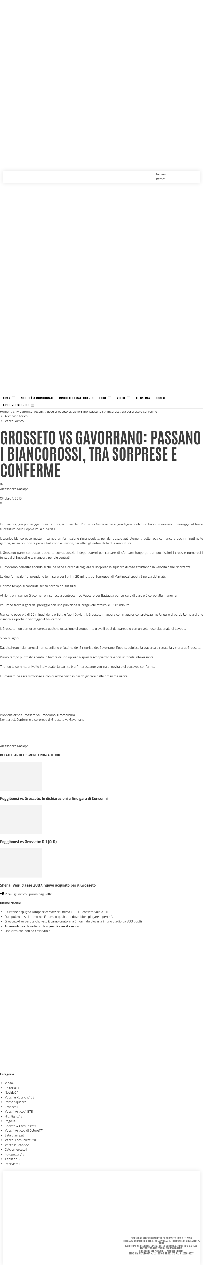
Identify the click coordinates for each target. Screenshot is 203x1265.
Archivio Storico (20, 411)
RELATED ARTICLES (14, 755)
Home (4, 411)
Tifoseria (12, 1159)
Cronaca (12, 1107)
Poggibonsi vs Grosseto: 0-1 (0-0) (28, 841)
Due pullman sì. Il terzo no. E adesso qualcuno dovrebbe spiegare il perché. (59, 917)
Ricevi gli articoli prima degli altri (26, 894)
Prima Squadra (17, 1102)
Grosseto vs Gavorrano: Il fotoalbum (49, 715)
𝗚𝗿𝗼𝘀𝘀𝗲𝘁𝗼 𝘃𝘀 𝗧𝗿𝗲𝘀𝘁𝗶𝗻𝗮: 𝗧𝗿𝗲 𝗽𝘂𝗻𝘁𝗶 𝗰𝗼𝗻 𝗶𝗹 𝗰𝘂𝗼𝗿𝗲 (42, 926)
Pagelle (11, 1121)
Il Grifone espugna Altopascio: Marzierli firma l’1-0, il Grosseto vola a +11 (56, 912)
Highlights (14, 1116)
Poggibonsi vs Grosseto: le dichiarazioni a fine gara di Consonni (54, 798)
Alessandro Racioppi (14, 489)
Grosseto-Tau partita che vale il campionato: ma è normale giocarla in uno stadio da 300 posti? (74, 921)
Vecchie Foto (17, 1145)
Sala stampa (15, 1135)
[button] (192, 174)
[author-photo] (10, 741)
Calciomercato (16, 1149)
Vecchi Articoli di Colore (24, 1130)
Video (10, 1083)
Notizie (12, 1092)
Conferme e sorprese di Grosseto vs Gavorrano (51, 720)
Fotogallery (15, 1154)
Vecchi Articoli (43, 411)
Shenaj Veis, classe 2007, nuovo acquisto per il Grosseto (48, 885)
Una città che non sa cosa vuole (27, 931)
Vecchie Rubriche (19, 1097)
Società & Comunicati (21, 1126)
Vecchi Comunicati (21, 1140)
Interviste (12, 1164)
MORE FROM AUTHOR (44, 755)
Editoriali (12, 1088)
